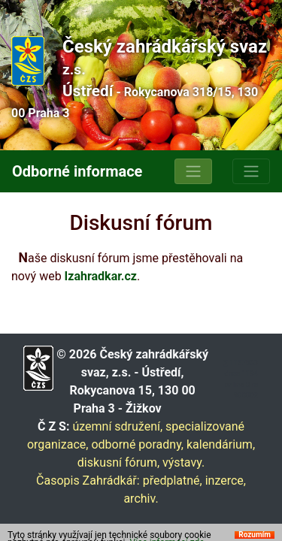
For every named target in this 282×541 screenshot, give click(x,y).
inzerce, (225, 480)
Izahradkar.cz (101, 276)
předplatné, (172, 480)
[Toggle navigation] (193, 171)
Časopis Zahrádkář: (88, 480)
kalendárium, (220, 444)
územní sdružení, (117, 426)
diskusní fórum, (118, 462)
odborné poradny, (137, 444)
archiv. (140, 498)
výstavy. (183, 462)
